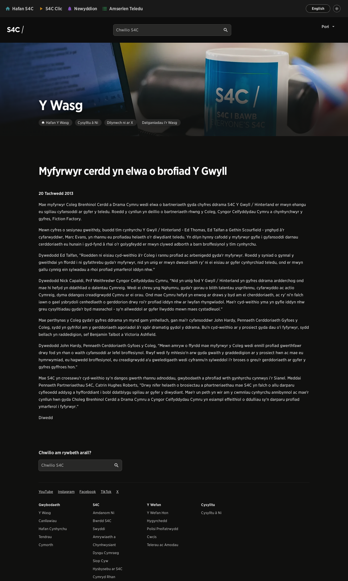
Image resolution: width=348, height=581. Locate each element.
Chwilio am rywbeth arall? (65, 452)
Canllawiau (48, 521)
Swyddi (99, 529)
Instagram (66, 492)
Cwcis (151, 537)
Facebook (87, 492)
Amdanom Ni (103, 513)
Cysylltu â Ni (211, 513)
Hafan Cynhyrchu (53, 529)
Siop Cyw (100, 561)
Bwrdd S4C (102, 521)
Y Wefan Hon (157, 513)
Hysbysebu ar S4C (108, 569)
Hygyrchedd (157, 521)
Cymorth (46, 545)
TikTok (106, 492)
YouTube (46, 492)
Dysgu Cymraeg (106, 553)
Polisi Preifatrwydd (162, 529)
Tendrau (45, 537)
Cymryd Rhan (104, 577)
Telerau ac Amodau (162, 545)
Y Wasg (45, 513)
